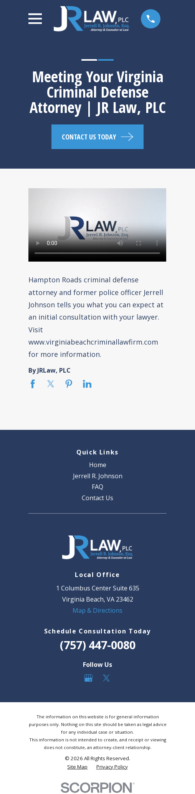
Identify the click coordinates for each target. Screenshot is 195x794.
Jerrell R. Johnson (97, 476)
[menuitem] (77, 767)
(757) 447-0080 (98, 644)
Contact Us (97, 498)
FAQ (97, 486)
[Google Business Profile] (88, 678)
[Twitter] (106, 678)
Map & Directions (97, 610)
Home (97, 465)
